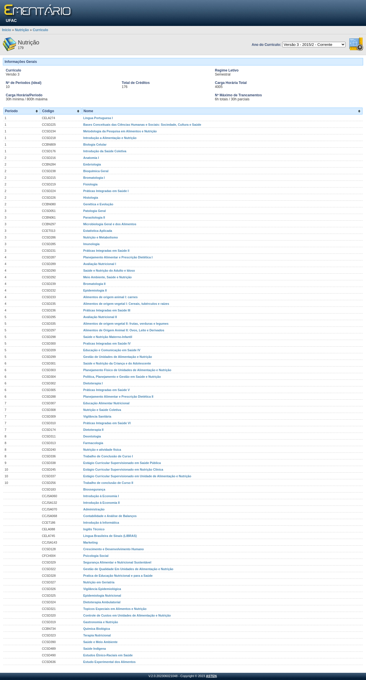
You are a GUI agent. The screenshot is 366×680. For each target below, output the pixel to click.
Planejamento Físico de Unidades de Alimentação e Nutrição (127, 370)
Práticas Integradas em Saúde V (106, 390)
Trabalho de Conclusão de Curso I (108, 456)
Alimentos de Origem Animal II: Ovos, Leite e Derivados (123, 330)
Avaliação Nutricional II (100, 317)
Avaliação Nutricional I (99, 264)
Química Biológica (96, 628)
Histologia (90, 197)
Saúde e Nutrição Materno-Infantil (107, 337)
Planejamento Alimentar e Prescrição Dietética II (118, 396)
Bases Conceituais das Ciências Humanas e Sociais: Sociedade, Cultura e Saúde (142, 124)
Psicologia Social (96, 555)
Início (6, 30)
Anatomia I (91, 157)
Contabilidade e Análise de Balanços (110, 516)
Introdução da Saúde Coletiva (104, 151)
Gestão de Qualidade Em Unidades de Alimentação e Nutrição (128, 569)
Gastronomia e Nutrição (100, 622)
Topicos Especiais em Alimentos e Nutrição (115, 609)
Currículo (40, 30)
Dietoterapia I (93, 383)
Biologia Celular (95, 144)
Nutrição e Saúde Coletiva (102, 410)
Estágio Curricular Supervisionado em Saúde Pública (122, 463)
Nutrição (22, 30)
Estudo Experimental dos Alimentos (109, 662)
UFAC (11, 20)
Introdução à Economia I (101, 496)
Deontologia (92, 436)
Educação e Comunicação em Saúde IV (111, 350)
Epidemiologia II (95, 290)
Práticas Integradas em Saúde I (106, 191)
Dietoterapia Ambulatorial (101, 602)
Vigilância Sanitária (97, 416)
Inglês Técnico (94, 529)
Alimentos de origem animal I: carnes (110, 297)
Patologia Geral (94, 211)
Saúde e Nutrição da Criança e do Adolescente (117, 363)
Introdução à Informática (101, 522)
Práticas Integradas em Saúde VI (107, 423)
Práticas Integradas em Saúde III (106, 310)
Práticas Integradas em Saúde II (106, 250)
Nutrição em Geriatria (98, 582)
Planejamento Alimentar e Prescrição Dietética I (118, 257)
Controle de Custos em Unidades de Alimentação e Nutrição (127, 615)
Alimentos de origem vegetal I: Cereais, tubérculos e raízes (126, 303)
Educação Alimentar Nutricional (106, 403)
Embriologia (92, 164)
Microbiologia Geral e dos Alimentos (109, 224)
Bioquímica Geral (96, 171)
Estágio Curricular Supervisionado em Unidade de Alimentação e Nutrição (137, 476)
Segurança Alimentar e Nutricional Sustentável (117, 562)
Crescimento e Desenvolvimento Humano (113, 549)
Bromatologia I (94, 177)
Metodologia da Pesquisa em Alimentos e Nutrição (120, 131)
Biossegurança (94, 489)
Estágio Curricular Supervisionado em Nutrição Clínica (123, 469)
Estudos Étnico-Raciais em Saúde (108, 655)
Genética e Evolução (98, 204)
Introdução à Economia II (101, 502)
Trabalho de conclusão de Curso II (108, 482)
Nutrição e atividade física (102, 449)
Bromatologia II (94, 283)
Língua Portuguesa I (98, 118)
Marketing (90, 542)
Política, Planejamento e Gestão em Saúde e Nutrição (122, 376)
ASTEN (211, 676)
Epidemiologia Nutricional (102, 595)
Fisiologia (90, 184)
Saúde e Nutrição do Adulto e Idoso (109, 270)
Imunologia (91, 244)
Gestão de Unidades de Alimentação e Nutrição (117, 356)
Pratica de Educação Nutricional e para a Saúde (118, 575)
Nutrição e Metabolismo (100, 237)
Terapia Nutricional (97, 635)
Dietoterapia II (93, 429)
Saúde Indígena (94, 648)
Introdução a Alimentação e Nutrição (109, 138)
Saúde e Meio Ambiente (100, 642)
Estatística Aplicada (97, 230)
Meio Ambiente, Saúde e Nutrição (107, 277)
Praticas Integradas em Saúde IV (107, 343)
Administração (94, 509)
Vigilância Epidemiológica (102, 589)
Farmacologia (93, 443)
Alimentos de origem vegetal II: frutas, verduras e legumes (125, 323)
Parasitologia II (94, 217)
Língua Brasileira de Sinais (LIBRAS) (110, 536)
